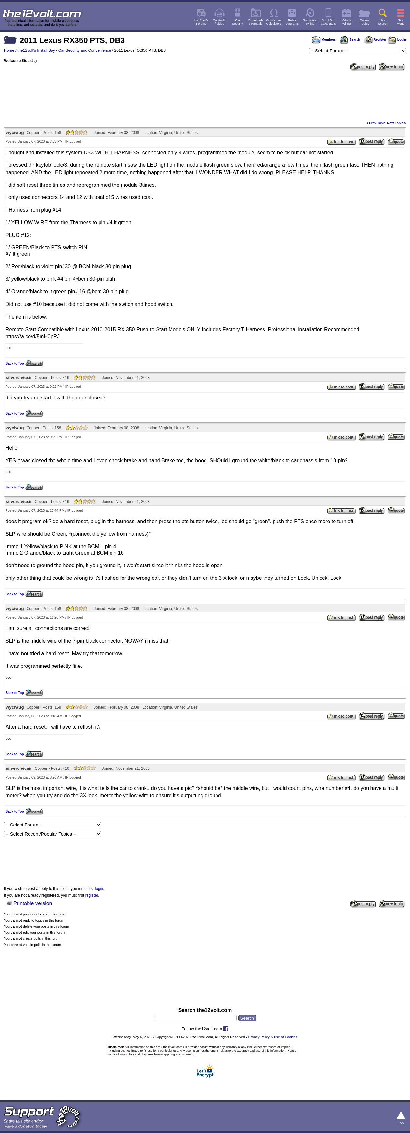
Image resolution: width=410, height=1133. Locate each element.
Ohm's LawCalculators (274, 22)
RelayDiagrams (292, 22)
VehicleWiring (346, 22)
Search (349, 39)
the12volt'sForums (201, 22)
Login (397, 39)
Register (375, 39)
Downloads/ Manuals (255, 22)
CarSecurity (237, 22)
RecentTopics (364, 22)
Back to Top (15, 363)
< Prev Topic (376, 123)
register (91, 895)
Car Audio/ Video (219, 22)
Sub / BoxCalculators (328, 22)
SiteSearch (383, 22)
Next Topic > (396, 123)
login (99, 888)
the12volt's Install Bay (36, 50)
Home (9, 50)
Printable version (32, 903)
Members (324, 39)
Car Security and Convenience (84, 50)
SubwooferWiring (310, 22)
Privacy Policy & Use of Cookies (273, 1037)
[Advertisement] (205, 95)
